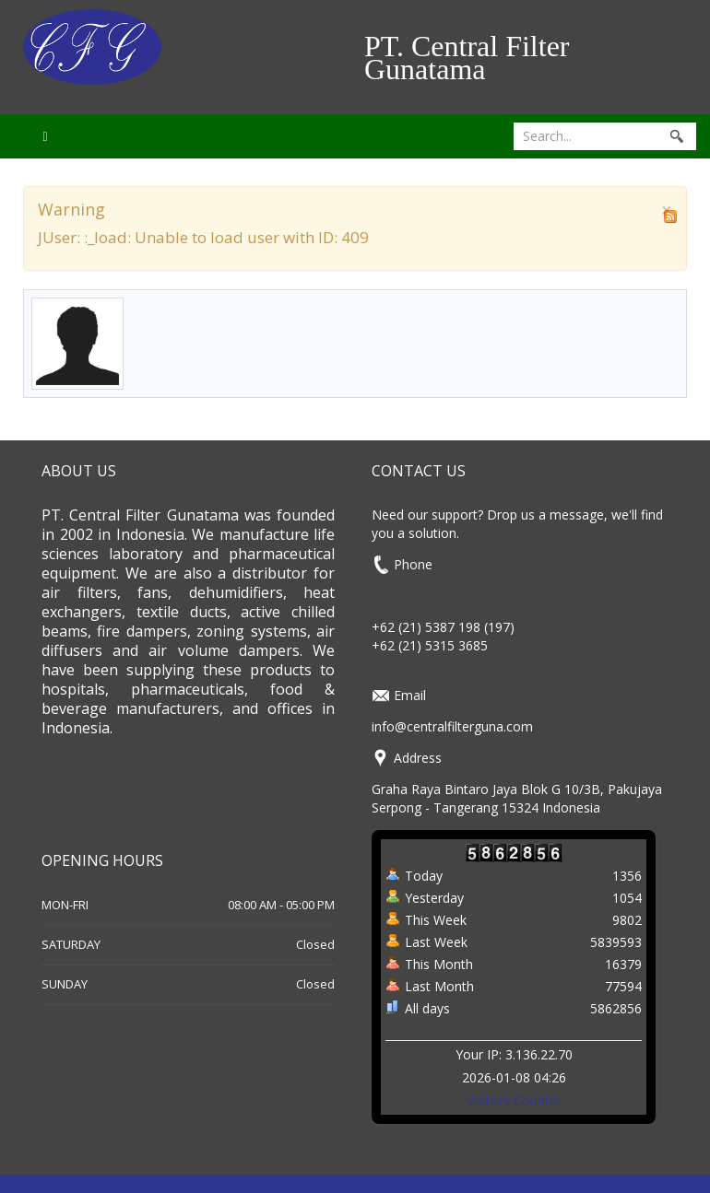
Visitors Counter (514, 1100)
